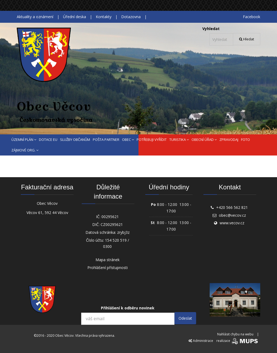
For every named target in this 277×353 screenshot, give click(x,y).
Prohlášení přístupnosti (107, 267)
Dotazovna (131, 16)
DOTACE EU (48, 139)
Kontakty (103, 16)
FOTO (245, 139)
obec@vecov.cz (232, 215)
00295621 (110, 216)
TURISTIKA (179, 139)
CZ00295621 (112, 224)
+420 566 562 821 (232, 207)
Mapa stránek (107, 259)
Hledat (246, 39)
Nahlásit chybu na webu (235, 334)
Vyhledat (211, 28)
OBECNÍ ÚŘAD (204, 139)
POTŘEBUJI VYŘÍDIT (152, 139)
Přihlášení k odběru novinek (127, 307)
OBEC (128, 139)
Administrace (201, 340)
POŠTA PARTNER (106, 139)
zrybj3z (123, 232)
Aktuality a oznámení (35, 16)
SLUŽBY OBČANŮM (75, 139)
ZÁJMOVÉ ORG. (24, 150)
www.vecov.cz (232, 222)
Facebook (251, 16)
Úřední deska (74, 16)
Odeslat (185, 318)
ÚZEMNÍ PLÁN (23, 139)
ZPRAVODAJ (228, 139)
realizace (237, 340)
